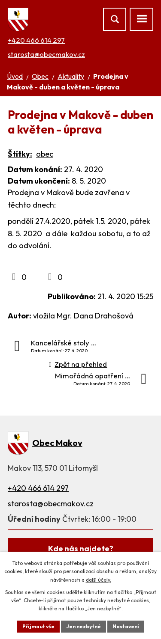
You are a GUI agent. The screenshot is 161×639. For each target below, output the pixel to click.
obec (44, 154)
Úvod (15, 76)
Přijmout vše (38, 626)
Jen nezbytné (83, 626)
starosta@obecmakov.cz (46, 54)
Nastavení (125, 626)
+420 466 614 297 (36, 40)
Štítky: (20, 154)
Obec (40, 76)
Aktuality (71, 76)
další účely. (98, 580)
